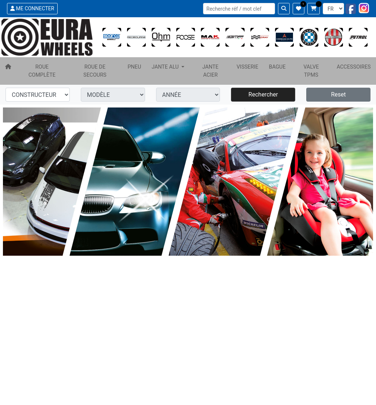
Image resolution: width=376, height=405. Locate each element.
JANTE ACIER (210, 71)
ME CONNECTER (32, 8)
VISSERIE (247, 67)
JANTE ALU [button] (166, 67)
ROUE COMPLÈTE (41, 71)
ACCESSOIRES (354, 67)
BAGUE (277, 67)
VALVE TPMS (311, 71)
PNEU (134, 67)
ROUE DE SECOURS (94, 71)
